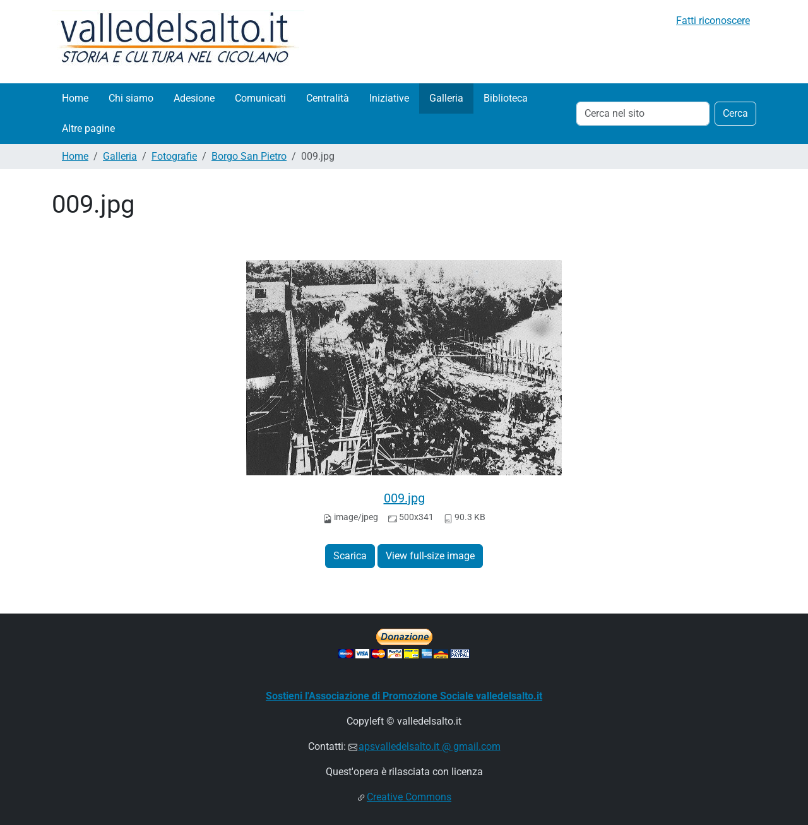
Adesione (194, 98)
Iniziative (389, 98)
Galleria (446, 98)
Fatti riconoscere (713, 21)
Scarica (350, 556)
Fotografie (174, 156)
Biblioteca (506, 98)
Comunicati (260, 98)
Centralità (327, 98)
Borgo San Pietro (249, 156)
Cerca (735, 113)
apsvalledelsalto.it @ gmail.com (430, 746)
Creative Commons (409, 797)
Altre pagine (88, 128)
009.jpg (404, 498)
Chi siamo (131, 98)
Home (75, 98)
